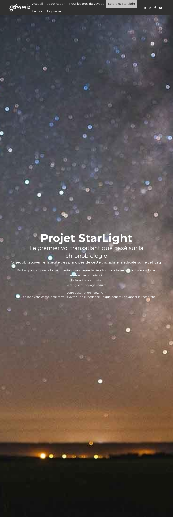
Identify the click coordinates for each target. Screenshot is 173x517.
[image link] (19, 7)
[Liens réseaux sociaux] (145, 7)
